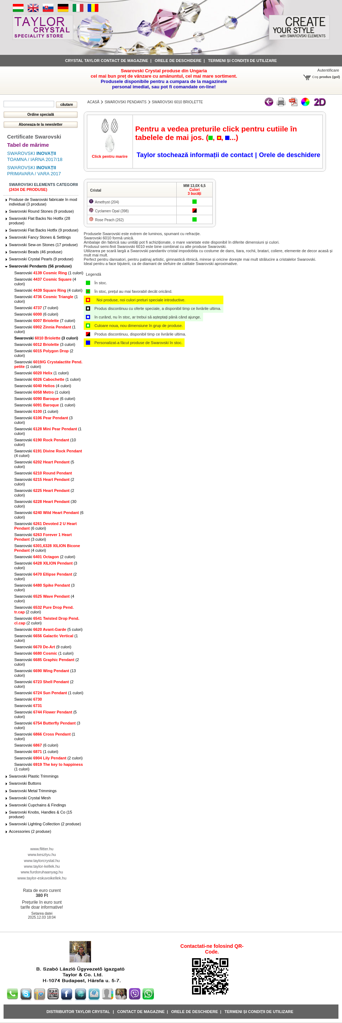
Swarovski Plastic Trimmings (33, 776)
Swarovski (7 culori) (36, 308)
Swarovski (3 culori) (46, 338)
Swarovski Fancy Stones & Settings (40, 237)
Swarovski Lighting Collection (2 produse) (45, 824)
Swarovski (43, 473)
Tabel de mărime (28, 145)
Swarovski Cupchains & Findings (37, 805)
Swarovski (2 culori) (44, 557)
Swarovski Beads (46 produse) (35, 252)
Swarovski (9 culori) (42, 647)
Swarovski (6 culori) (36, 314)
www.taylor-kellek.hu (41, 866)
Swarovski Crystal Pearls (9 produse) (41, 259)
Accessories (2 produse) (30, 831)
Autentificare (328, 70)
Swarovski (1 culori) (48, 273)
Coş (315, 77)
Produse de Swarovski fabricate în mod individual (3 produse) (43, 201)
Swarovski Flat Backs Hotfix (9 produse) (43, 230)
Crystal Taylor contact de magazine (106, 60)
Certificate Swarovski (34, 137)
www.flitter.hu (41, 849)
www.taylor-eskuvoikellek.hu (42, 878)
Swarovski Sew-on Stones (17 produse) (43, 245)
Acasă (93, 102)
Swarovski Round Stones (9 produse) (41, 211)
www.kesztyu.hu (42, 854)
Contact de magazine (141, 1011)
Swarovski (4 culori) (48, 290)
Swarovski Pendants (125, 102)
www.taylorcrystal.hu (41, 860)
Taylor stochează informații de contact (194, 155)
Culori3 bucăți (194, 192)
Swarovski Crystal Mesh (30, 798)
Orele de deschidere (178, 60)
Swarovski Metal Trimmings (33, 791)
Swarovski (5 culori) (48, 629)
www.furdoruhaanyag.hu (42, 872)
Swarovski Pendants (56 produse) (40, 266)
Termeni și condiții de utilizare (242, 60)
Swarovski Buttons (25, 783)
